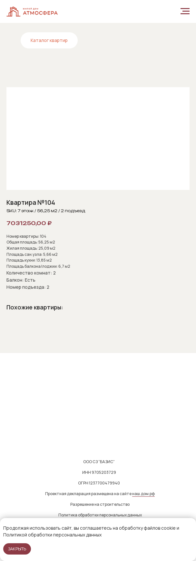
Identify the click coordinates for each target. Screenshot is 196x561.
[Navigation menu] (185, 11)
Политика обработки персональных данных (100, 515)
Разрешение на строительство (100, 504)
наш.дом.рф (143, 493)
